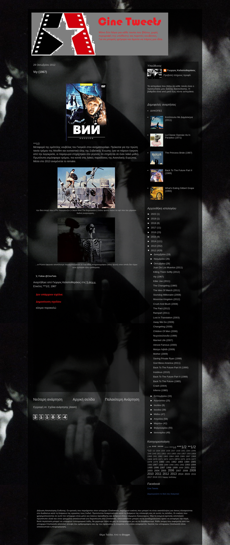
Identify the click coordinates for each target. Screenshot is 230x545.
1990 (171, 464)
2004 (156, 470)
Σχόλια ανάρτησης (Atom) (62, 407)
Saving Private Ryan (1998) (167, 358)
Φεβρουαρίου (161, 427)
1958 (189, 454)
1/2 (154, 451)
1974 (177, 459)
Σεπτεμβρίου (161, 396)
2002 (193, 467)
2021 (160, 477)
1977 (193, 459)
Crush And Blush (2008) (165, 304)
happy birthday (169, 477)
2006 (171, 470)
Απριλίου (159, 419)
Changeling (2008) (162, 326)
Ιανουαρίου (160, 432)
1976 (188, 459)
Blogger (126, 534)
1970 (155, 459)
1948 (154, 454)
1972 (166, 459)
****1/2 (172, 447)
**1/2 (192, 447)
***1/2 (46, 286)
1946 (149, 454)
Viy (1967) (158, 276)
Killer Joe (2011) (161, 281)
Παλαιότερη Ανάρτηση (122, 399)
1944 (188, 451)
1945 (193, 450)
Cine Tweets (152, 488)
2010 (150, 473)
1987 (155, 464)
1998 (168, 467)
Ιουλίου (158, 405)
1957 (183, 453)
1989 (166, 464)
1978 (149, 462)
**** (160, 447)
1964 (171, 456)
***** (167, 447)
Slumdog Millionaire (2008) (167, 294)
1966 (182, 456)
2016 (154, 232)
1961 (155, 456)
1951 (159, 454)
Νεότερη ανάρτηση (47, 399)
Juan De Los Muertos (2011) (168, 267)
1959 (193, 453)
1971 (160, 459)
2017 (154, 227)
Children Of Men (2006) (165, 331)
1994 (193, 464)
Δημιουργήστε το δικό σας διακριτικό (163, 494)
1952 (163, 453)
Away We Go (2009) (163, 322)
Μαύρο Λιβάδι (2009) (164, 349)
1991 (176, 464)
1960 (149, 456)
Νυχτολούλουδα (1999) (165, 335)
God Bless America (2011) (166, 363)
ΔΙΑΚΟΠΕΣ (156, 110)
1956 (179, 454)
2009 (193, 470)
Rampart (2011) (161, 313)
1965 (176, 456)
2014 (154, 241)
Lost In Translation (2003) (166, 317)
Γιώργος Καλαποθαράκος (66, 282)
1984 (186, 461)
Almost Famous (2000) (165, 345)
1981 (167, 462)
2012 (154, 250)
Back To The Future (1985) (167, 381)
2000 (181, 467)
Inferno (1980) (160, 390)
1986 (149, 464)
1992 (182, 464)
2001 (187, 467)
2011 (158, 473)
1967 (53, 286)
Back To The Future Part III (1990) (170, 367)
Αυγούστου (160, 400)
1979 (155, 462)
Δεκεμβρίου (160, 254)
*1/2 (149, 450)
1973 (171, 459)
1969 (149, 459)
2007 (178, 470)
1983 (180, 461)
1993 (187, 464)
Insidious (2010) (161, 372)
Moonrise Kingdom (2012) (166, 299)
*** (154, 447)
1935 (163, 451)
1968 (193, 456)
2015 (154, 236)
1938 (178, 451)
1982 (174, 461)
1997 (162, 467)
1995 (150, 467)
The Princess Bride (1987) (178, 152)
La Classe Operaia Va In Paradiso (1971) (177, 136)
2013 (154, 246)
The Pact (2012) (161, 308)
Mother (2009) (160, 353)
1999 (175, 467)
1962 (160, 456)
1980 (161, 461)
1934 (158, 451)
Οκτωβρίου (160, 263)
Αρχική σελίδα (84, 399)
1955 (173, 453)
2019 (154, 218)
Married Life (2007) (163, 340)
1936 (168, 451)
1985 (193, 461)
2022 (154, 214)
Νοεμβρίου (160, 259)
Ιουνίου (158, 409)
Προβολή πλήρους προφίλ (177, 75)
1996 (156, 467)
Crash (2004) (160, 385)
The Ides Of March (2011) (166, 290)
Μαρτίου (158, 423)
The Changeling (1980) (165, 285)
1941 (183, 451)
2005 (163, 470)
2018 (154, 223)
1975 (182, 459)
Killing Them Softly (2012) (166, 272)
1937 (173, 451)
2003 (150, 470)
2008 (185, 470)
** (150, 447)
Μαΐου (157, 414)
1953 (169, 454)
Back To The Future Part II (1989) (170, 376)
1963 (165, 456)
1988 (160, 464)
